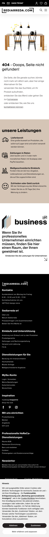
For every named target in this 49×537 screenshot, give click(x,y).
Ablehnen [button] (13, 525)
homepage (12, 99)
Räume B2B (6, 441)
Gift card (5, 425)
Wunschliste (7, 388)
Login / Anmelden (9, 379)
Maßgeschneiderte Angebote (13, 367)
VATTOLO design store (11, 303)
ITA (3, 3)
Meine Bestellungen (10, 382)
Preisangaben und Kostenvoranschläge (17, 453)
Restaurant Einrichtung (11, 444)
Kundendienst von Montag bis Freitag (17, 294)
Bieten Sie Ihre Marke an (12, 323)
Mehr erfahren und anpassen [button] (24, 532)
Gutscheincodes (8, 385)
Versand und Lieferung (11, 344)
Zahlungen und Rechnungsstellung (16, 341)
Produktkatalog (8, 417)
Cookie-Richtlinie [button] (28, 498)
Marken (5, 420)
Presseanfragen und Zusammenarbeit (17, 320)
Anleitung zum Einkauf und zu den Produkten (20, 335)
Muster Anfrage (8, 364)
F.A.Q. (4, 347)
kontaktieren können (13, 107)
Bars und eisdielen (9, 447)
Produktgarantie (8, 338)
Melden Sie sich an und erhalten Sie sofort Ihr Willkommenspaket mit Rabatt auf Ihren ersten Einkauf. (24, 466)
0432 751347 (17, 3)
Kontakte (7, 290)
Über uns (5, 314)
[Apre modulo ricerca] (41, 10)
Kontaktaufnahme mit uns (12, 300)
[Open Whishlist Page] (41, 3)
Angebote (6, 423)
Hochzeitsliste (7, 361)
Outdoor (5, 450)
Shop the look (7, 402)
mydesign (10, 399)
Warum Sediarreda (9, 317)
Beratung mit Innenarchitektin (14, 358)
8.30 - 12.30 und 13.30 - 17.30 (13, 297)
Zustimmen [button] (36, 525)
